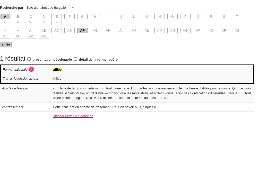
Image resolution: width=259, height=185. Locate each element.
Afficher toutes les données (73, 116)
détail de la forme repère (98, 59)
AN (172, 30)
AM (159, 30)
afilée (6, 44)
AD (69, 30)
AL (147, 30)
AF (82, 30)
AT (5, 36)
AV (31, 36)
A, (30, 30)
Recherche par (11, 8)
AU (18, 36)
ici (155, 107)
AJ (134, 30)
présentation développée (52, 59)
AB (43, 30)
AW (43, 36)
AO (185, 30)
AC (56, 30)
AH (108, 30)
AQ (211, 30)
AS (237, 30)
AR (224, 30)
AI (121, 30)
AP (198, 30)
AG (95, 30)
